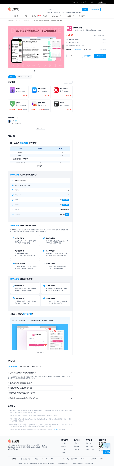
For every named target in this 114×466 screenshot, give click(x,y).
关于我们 (63, 443)
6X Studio (53, 459)
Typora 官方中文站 (72, 459)
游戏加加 (93, 459)
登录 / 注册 (75, 2)
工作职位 (63, 446)
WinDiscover (84, 459)
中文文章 (88, 443)
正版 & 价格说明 (12, 366)
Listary (62, 12)
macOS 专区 (70, 16)
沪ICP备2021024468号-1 (63, 463)
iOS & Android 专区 (25, 20)
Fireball (61, 459)
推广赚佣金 (64, 449)
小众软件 (36, 459)
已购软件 (92, 2)
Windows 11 (57, 12)
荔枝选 (45, 16)
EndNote (78, 12)
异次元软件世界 (25, 459)
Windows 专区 (56, 16)
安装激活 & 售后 (36, 366)
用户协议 (56, 429)
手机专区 (82, 16)
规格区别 (103, 49)
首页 (26, 16)
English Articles (90, 449)
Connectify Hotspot (70, 12)
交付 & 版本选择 (24, 366)
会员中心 (83, 2)
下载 (67, 214)
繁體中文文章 (89, 446)
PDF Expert (49, 12)
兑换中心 (63, 452)
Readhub (44, 459)
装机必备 (35, 16)
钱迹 (101, 459)
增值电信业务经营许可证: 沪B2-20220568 (83, 463)
